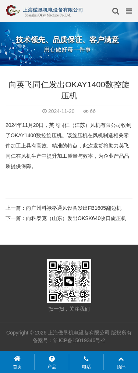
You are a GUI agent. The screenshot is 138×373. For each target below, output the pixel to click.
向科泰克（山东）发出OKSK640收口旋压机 (76, 218)
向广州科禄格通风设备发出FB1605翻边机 (73, 208)
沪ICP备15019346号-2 (79, 340)
